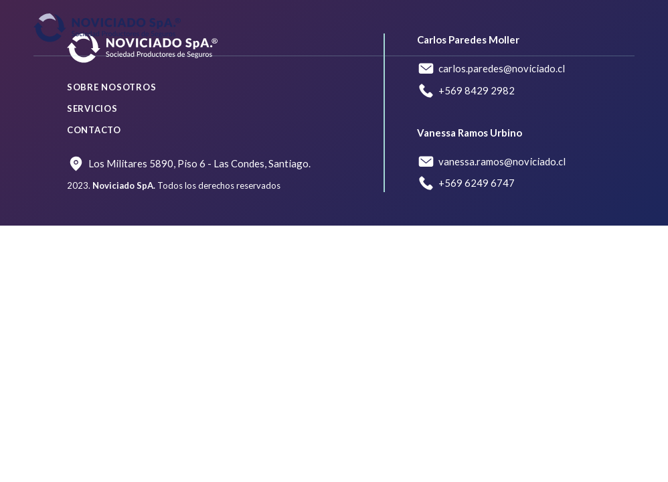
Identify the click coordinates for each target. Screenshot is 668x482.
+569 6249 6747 (476, 183)
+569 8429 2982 (476, 90)
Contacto (94, 130)
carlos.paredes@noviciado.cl (501, 68)
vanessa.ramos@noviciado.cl (502, 161)
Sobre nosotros (112, 87)
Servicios (92, 108)
